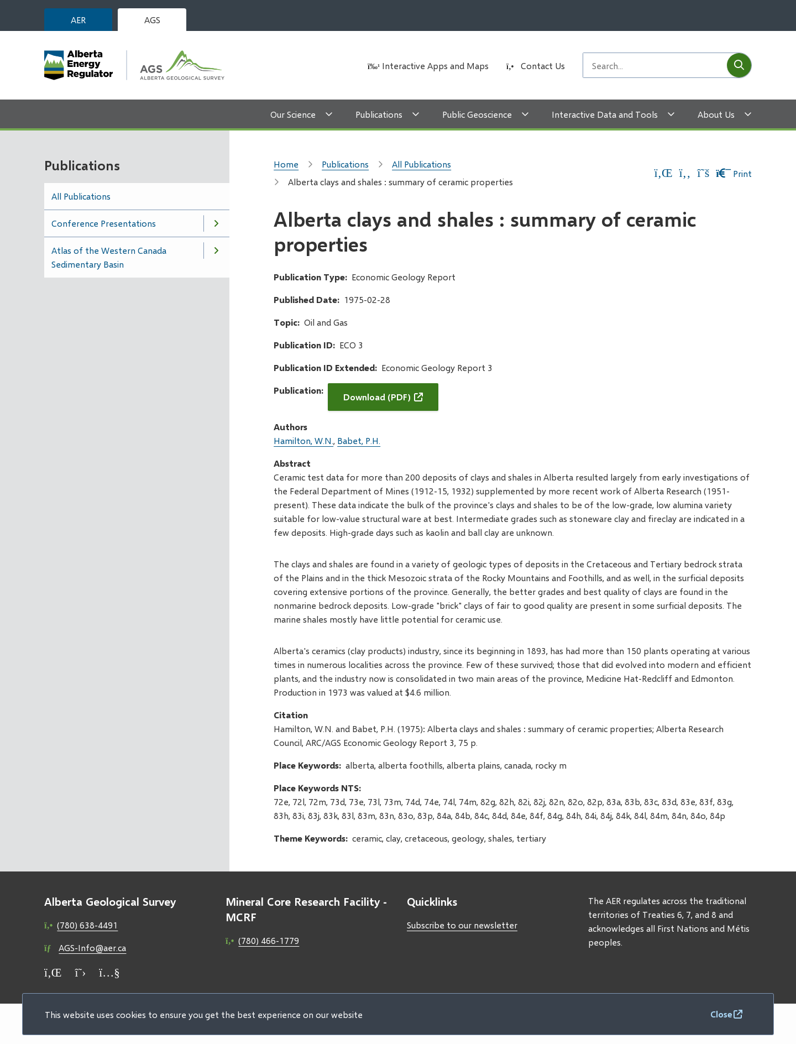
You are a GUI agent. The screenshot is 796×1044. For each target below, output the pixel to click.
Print (734, 173)
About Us (716, 114)
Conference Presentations (103, 223)
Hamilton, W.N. (303, 440)
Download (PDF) (377, 397)
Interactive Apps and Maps (435, 65)
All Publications (81, 196)
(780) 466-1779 (268, 940)
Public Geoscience (477, 114)
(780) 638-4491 (87, 925)
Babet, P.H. (358, 440)
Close (721, 1014)
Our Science (293, 114)
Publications (378, 114)
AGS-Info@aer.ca (92, 947)
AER (78, 19)
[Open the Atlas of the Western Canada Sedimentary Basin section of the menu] (216, 250)
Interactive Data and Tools (605, 114)
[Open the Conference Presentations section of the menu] (216, 223)
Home (286, 164)
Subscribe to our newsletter (462, 925)
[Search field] (655, 65)
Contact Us (543, 65)
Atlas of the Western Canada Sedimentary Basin (108, 257)
